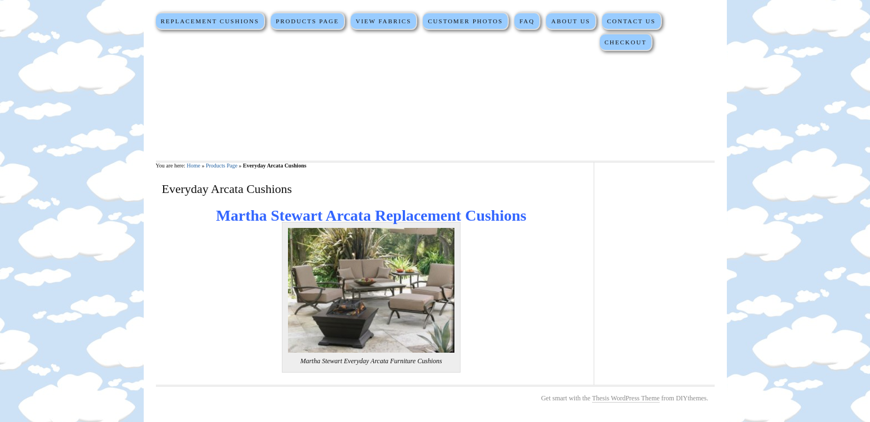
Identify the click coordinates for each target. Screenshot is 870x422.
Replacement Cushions (209, 21)
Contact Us (631, 21)
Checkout (625, 42)
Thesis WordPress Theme (626, 398)
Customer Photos (465, 21)
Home (193, 165)
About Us (570, 21)
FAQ (526, 21)
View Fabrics (383, 21)
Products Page (307, 21)
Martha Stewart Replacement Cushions (435, 105)
